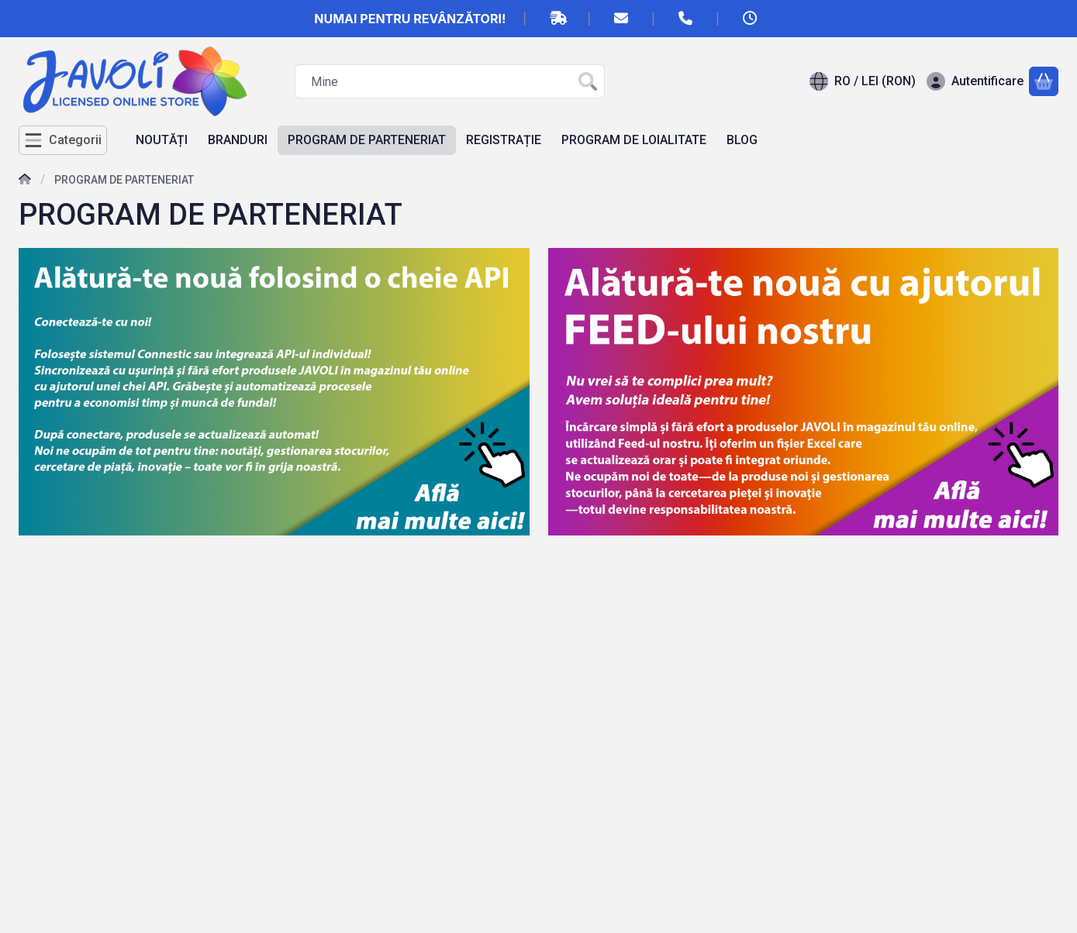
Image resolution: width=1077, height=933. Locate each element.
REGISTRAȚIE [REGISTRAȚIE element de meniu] (503, 140)
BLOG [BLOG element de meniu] (742, 140)
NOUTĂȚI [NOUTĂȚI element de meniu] (162, 140)
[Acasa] (25, 181)
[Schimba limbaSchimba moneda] (862, 81)
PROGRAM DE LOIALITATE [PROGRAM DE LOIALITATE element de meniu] (633, 140)
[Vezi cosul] (1043, 81)
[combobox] (450, 81)
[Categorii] (63, 140)
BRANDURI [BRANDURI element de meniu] (238, 140)
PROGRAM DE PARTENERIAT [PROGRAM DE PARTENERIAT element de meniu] (367, 140)
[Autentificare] (975, 81)
